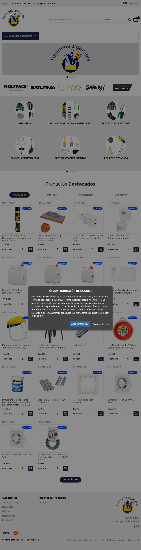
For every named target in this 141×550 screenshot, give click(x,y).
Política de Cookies (68, 310)
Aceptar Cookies (80, 324)
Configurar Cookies (101, 324)
